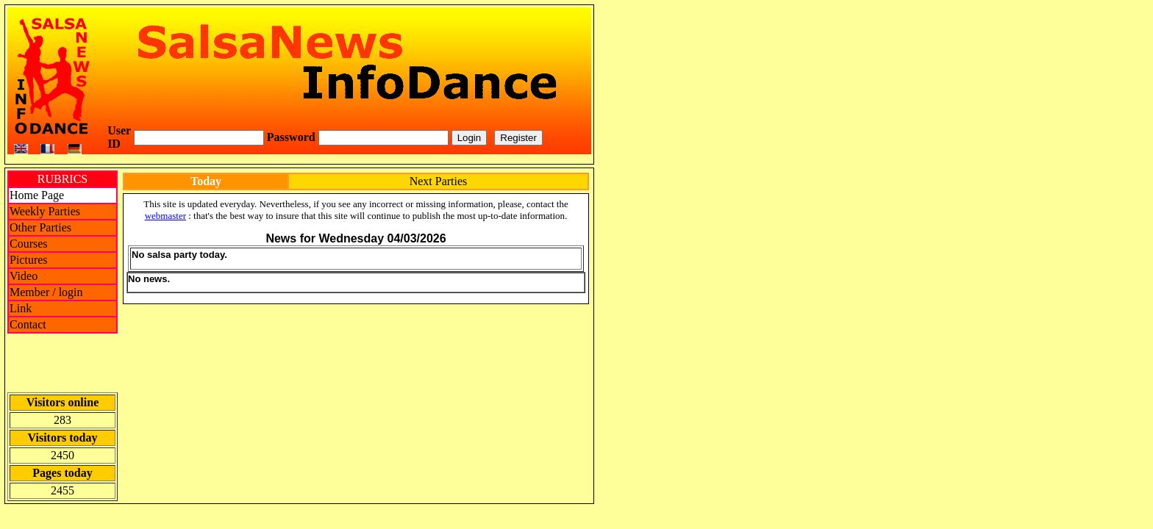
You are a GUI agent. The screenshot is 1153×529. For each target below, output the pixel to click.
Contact (28, 324)
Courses (29, 243)
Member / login (46, 292)
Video (24, 276)
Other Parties (40, 227)
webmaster (165, 215)
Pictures (29, 259)
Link (21, 308)
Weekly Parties (45, 211)
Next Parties (439, 181)
